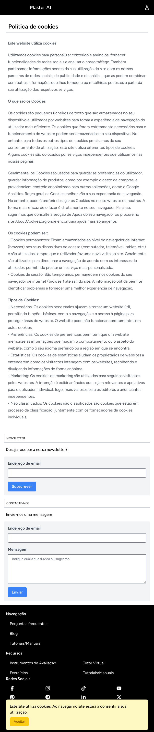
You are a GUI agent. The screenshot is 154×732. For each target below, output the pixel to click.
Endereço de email (24, 463)
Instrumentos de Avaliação (33, 663)
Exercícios (19, 673)
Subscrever (22, 486)
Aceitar (19, 721)
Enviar (17, 592)
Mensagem (17, 549)
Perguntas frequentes (28, 623)
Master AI (40, 7)
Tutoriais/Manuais (25, 643)
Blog (14, 633)
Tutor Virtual (94, 663)
